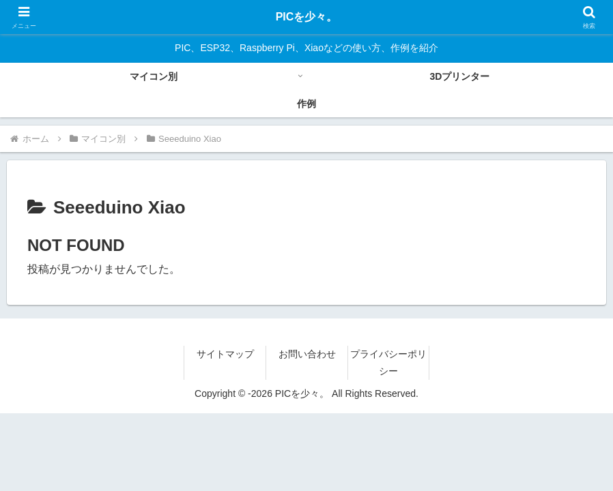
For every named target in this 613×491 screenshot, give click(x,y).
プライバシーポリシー (388, 362)
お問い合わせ (307, 353)
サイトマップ (225, 353)
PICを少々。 (307, 17)
